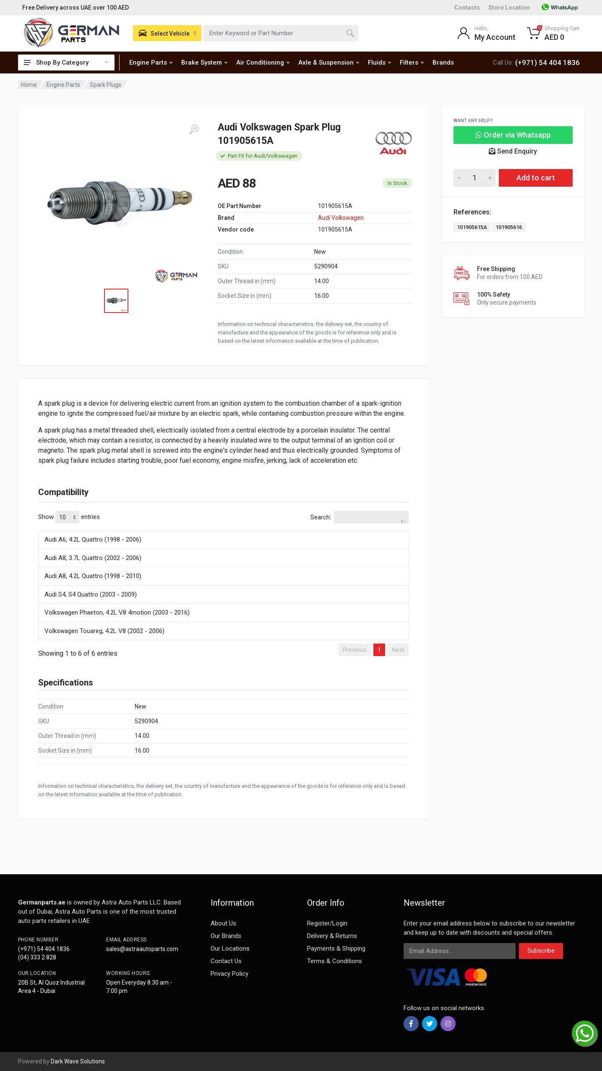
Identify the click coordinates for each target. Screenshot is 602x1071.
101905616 (508, 227)
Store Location (509, 7)
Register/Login (327, 923)
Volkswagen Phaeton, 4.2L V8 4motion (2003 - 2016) (117, 612)
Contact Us (226, 961)
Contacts (467, 7)
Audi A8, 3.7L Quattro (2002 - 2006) (92, 558)
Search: (359, 517)
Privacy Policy (229, 973)
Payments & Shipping (336, 948)
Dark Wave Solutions (78, 1061)
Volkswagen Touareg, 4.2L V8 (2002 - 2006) (104, 631)
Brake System (204, 62)
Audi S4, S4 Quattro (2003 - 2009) (90, 594)
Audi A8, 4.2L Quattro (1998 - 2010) (92, 576)
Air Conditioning (262, 62)
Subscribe (541, 950)
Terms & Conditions (334, 961)
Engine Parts (150, 62)
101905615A (472, 227)
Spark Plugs (105, 84)
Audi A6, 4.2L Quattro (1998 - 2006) (92, 539)
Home (29, 84)
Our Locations (230, 948)
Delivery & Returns (332, 936)
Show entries (69, 517)
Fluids (379, 62)
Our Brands (226, 936)
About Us (223, 923)
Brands (443, 62)
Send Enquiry (513, 151)
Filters (412, 62)
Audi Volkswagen (341, 217)
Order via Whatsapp (513, 134)
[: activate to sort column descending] (223, 529)
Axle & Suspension (328, 62)
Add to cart (535, 177)
